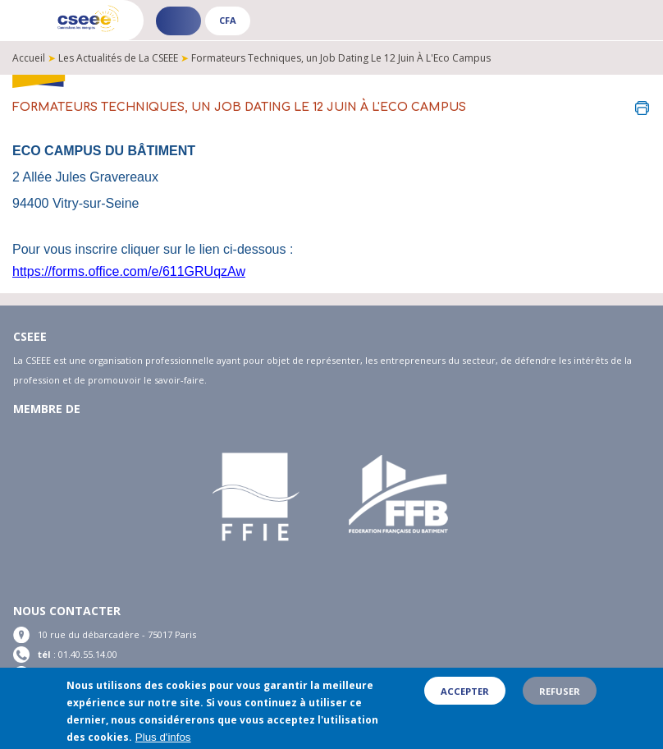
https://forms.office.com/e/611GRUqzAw (128, 271)
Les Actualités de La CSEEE (118, 58)
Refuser (559, 691)
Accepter (465, 691)
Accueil (28, 58)
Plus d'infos (163, 738)
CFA (227, 20)
